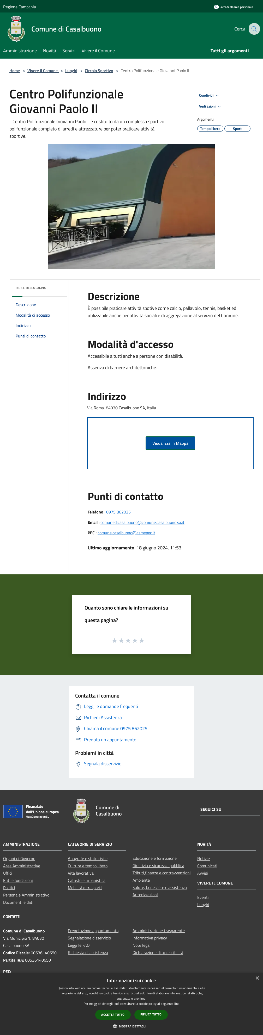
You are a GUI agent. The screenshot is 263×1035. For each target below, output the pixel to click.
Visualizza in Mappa (170, 443)
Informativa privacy (150, 938)
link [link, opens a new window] (176, 1003)
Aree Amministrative (21, 866)
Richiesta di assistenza (88, 952)
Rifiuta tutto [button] (151, 1014)
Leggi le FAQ (79, 945)
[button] (131, 1026)
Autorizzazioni (145, 895)
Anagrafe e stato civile (87, 858)
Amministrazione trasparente (159, 930)
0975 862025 (118, 512)
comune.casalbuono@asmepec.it (126, 533)
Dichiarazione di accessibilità (158, 952)
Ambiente (141, 880)
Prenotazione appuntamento (93, 930)
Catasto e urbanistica (86, 880)
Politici (9, 888)
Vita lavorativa (81, 873)
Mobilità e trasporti (85, 888)
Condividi (209, 95)
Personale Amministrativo (26, 895)
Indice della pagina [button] (31, 287)
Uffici (7, 873)
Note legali (142, 945)
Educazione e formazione (155, 858)
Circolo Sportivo (99, 70)
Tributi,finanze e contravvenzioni (162, 873)
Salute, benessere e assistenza (160, 887)
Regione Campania (19, 7)
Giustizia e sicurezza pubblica (158, 865)
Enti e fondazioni (18, 880)
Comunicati (207, 866)
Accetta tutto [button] (112, 1014)
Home (14, 70)
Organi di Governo (19, 858)
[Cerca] (253, 29)
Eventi (203, 897)
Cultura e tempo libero (87, 866)
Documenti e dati (18, 902)
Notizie (203, 858)
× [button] (257, 978)
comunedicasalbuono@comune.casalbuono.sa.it (142, 522)
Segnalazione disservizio (89, 938)
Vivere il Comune (43, 70)
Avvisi (202, 873)
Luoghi (71, 70)
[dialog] (131, 1004)
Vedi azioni (211, 106)
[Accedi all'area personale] (233, 7)
